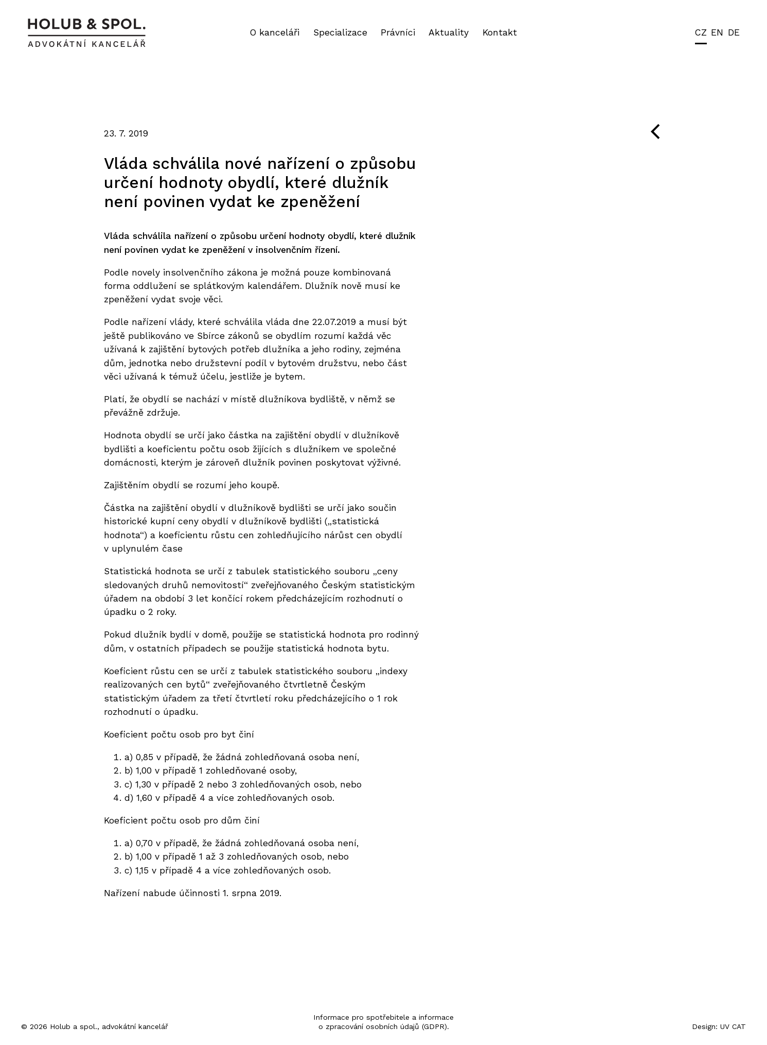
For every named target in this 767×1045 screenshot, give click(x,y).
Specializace (340, 32)
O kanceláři (274, 32)
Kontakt (500, 32)
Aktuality (449, 32)
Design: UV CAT (719, 1026)
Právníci (398, 32)
